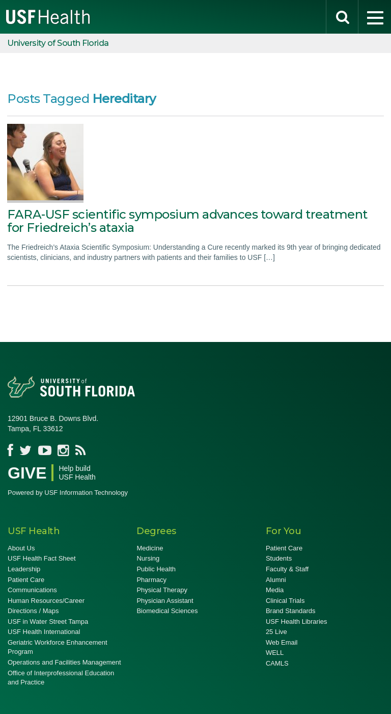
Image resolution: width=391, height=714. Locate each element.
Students (279, 558)
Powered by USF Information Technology (68, 492)
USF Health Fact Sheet (42, 558)
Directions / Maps (33, 611)
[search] (342, 17)
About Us (21, 548)
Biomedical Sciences (167, 611)
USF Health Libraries (296, 621)
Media (275, 590)
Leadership (24, 569)
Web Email (282, 642)
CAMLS (277, 663)
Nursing (147, 558)
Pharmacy (151, 580)
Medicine (149, 548)
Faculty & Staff (287, 569)
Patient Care (26, 580)
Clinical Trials (285, 600)
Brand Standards (291, 611)
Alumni (276, 580)
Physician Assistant (164, 600)
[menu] (374, 17)
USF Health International (44, 632)
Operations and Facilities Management (64, 662)
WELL (275, 652)
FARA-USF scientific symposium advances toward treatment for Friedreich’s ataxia (187, 221)
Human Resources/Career (46, 600)
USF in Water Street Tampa (48, 621)
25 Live (276, 632)
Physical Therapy (161, 590)
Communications (32, 590)
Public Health (156, 569)
